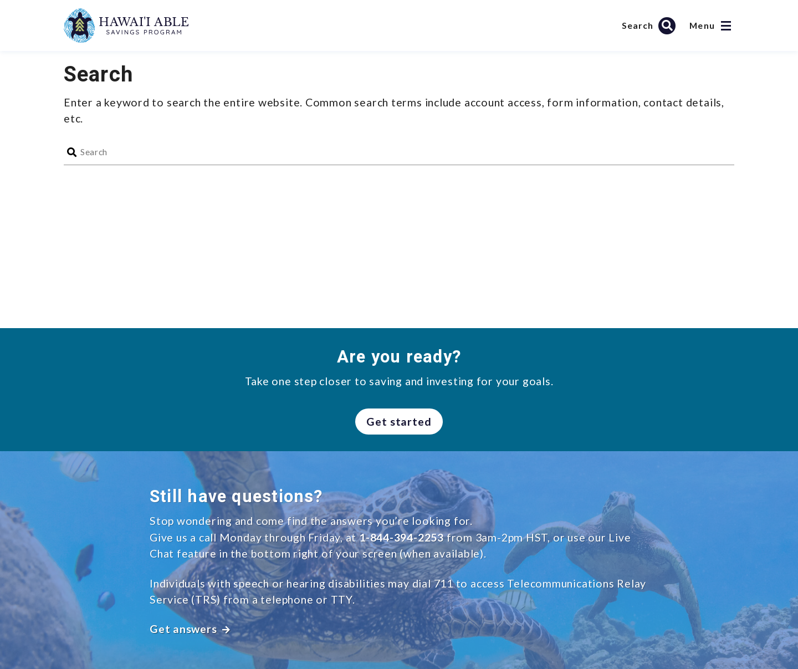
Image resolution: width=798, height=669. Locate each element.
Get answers (190, 628)
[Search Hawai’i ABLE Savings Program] (650, 25)
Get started (399, 421)
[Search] (407, 152)
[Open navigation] (726, 26)
